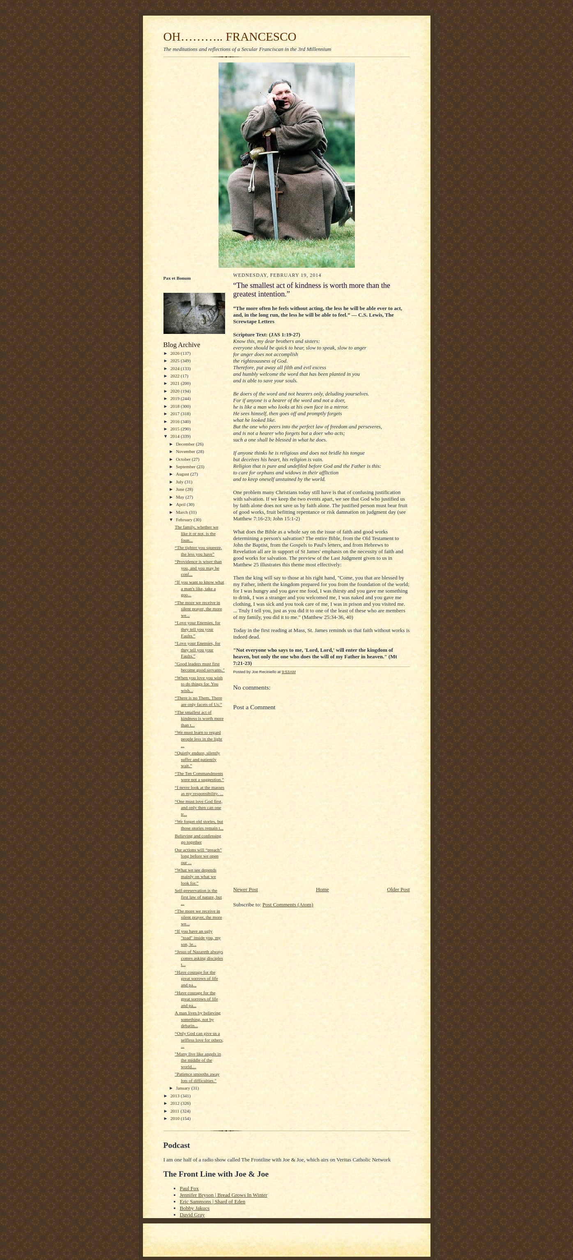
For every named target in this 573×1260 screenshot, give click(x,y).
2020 (175, 391)
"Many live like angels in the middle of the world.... (198, 1060)
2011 (175, 1110)
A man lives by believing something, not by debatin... (198, 1019)
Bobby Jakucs (195, 1208)
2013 (175, 1095)
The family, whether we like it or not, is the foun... (196, 533)
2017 (175, 413)
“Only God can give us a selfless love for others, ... (199, 1039)
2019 (175, 398)
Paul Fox (189, 1188)
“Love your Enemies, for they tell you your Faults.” (197, 629)
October (184, 459)
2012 (175, 1103)
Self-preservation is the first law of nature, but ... (198, 897)
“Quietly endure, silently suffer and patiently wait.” (197, 759)
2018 (175, 406)
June (180, 489)
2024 (175, 368)
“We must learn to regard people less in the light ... (198, 738)
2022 (175, 375)
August (183, 473)
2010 (175, 1118)
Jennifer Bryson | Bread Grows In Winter (223, 1195)
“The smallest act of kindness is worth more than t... (199, 718)
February (184, 519)
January (183, 1087)
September (186, 466)
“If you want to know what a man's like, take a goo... (199, 588)
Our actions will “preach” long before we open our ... (198, 856)
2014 (175, 436)
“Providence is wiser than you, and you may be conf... (198, 568)
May (180, 496)
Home (322, 889)
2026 (175, 353)
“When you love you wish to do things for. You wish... (199, 684)
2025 (175, 360)
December (186, 443)
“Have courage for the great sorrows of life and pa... (196, 978)
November (186, 451)
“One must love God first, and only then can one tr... (198, 807)
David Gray (192, 1215)
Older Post (398, 889)
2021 (175, 383)
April (181, 504)
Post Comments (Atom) (287, 904)
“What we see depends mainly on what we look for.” (195, 876)
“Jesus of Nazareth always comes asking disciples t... (199, 958)
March (182, 512)
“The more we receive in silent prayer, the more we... (198, 609)
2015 (175, 428)
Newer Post (245, 889)
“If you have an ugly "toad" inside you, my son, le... (198, 937)
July (180, 481)
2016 (175, 421)
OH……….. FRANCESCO (230, 36)
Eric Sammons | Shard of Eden (213, 1201)
